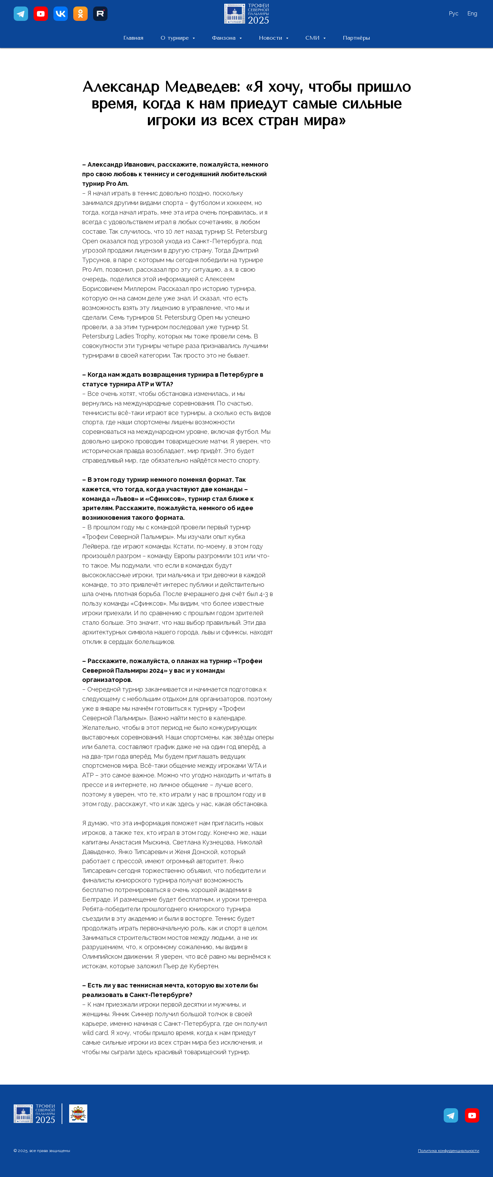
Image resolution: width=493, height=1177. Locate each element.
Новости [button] (271, 38)
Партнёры (356, 38)
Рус (453, 13)
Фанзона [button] (225, 38)
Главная (133, 38)
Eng (472, 13)
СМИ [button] (313, 38)
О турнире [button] (176, 38)
